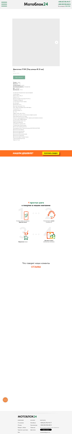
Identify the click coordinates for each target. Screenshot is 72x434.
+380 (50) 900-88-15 (46, 425)
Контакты (43, 420)
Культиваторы (33, 425)
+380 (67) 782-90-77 (46, 422)
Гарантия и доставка (23, 430)
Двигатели (33, 430)
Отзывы (20, 425)
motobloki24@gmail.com (45, 432)
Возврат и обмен (22, 427)
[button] (50, 153)
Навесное (32, 427)
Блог (19, 432)
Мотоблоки (33, 422)
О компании (21, 422)
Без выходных (64, 6)
